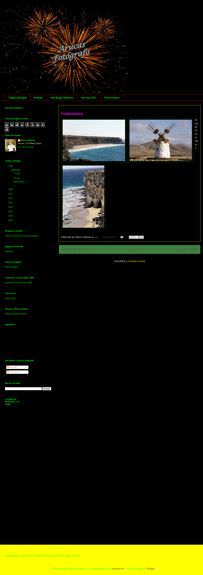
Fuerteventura (112, 97)
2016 (10, 216)
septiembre (16, 170)
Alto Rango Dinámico (61, 97)
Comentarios (13, 372)
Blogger (151, 568)
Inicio (132, 249)
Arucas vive (10, 298)
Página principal (17, 97)
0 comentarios (109, 237)
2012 (10, 198)
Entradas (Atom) (136, 261)
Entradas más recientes (75, 249)
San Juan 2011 (89, 97)
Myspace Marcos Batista (16, 314)
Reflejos (38, 97)
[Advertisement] (17, 490)
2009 (10, 166)
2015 (10, 211)
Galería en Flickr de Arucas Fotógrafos (22, 236)
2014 (10, 207)
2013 (10, 202)
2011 (10, 194)
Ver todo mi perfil (25, 147)
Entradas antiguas (187, 249)
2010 (10, 189)
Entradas (12, 367)
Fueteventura (72, 114)
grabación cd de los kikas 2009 (18, 282)
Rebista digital (11, 267)
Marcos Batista (28, 140)
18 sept (17, 178)
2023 (10, 220)
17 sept (17, 173)
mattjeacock (118, 568)
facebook (9, 251)
